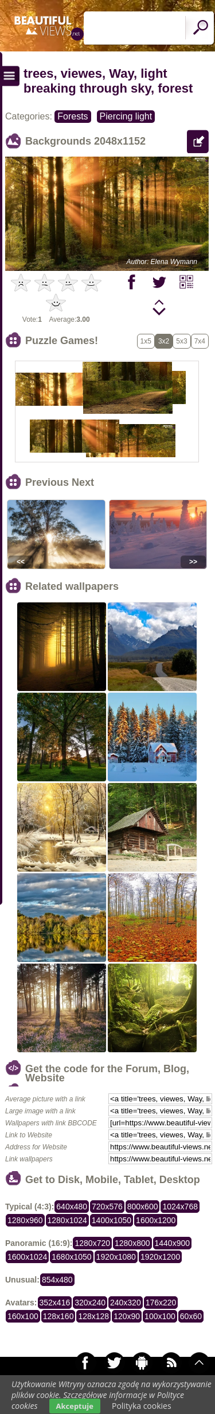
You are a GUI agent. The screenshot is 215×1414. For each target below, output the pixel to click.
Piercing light (126, 116)
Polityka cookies (141, 1405)
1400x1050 (111, 1220)
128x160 (58, 1316)
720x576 (107, 1206)
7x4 (199, 341)
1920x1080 (116, 1256)
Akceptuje (74, 1406)
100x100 (159, 1316)
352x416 (55, 1302)
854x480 (57, 1279)
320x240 (90, 1302)
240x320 (125, 1302)
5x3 (181, 341)
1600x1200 (155, 1220)
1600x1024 (27, 1256)
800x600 (142, 1206)
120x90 (127, 1316)
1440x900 (172, 1243)
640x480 (71, 1206)
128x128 (93, 1316)
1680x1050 (71, 1256)
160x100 (22, 1316)
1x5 (145, 341)
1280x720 (92, 1243)
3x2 (163, 341)
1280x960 (25, 1220)
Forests (72, 116)
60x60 (191, 1316)
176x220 (161, 1302)
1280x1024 (67, 1220)
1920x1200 (160, 1256)
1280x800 (132, 1243)
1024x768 (180, 1206)
